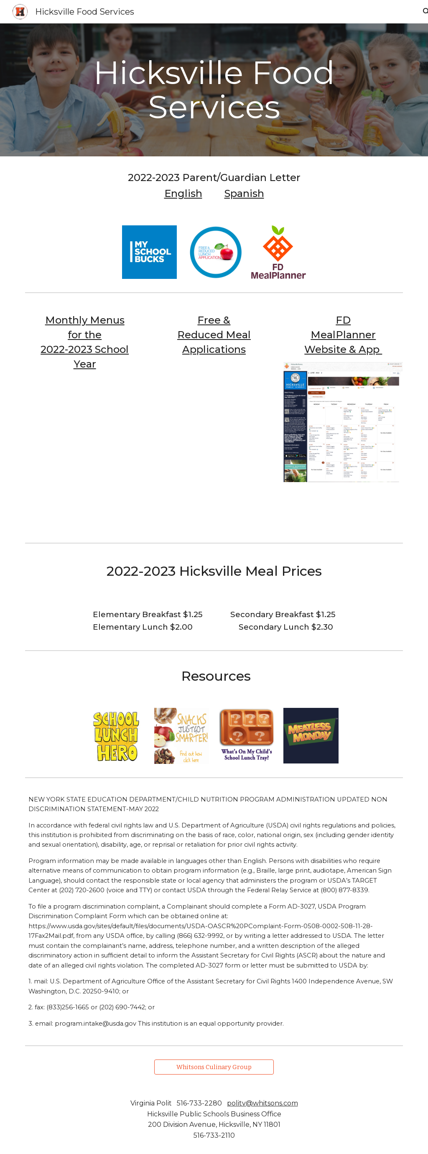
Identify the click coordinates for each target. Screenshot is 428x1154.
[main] (213, 90)
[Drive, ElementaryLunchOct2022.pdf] (85, 453)
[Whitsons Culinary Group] (214, 1067)
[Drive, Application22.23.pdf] (214, 438)
